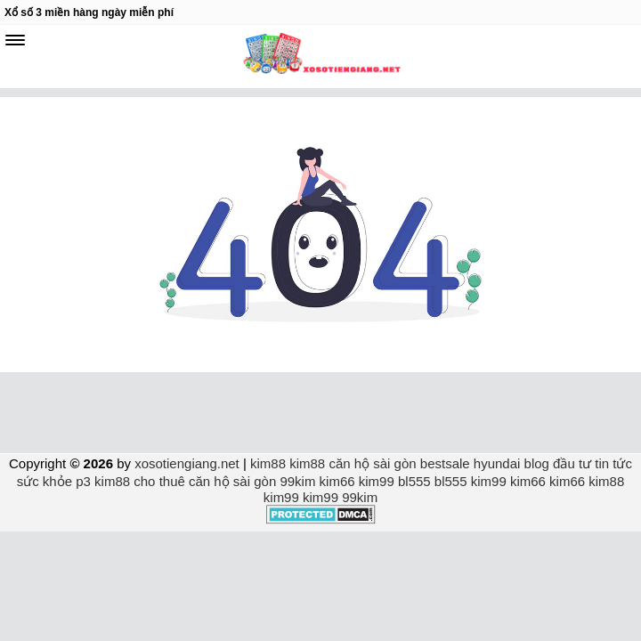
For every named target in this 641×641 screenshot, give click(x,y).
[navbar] (15, 40)
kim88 (268, 463)
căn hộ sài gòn (372, 463)
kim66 (337, 481)
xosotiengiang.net (188, 463)
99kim (297, 481)
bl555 (414, 481)
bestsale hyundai (470, 463)
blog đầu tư (558, 463)
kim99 (376, 481)
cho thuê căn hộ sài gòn (205, 481)
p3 (83, 481)
